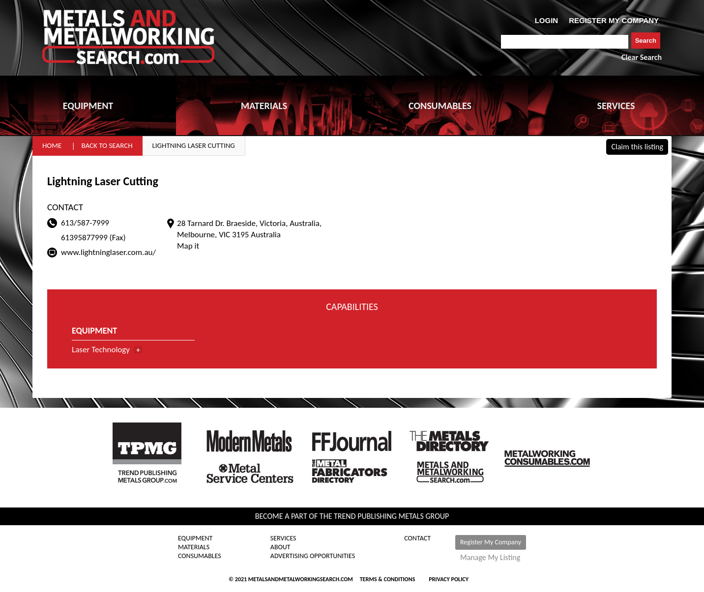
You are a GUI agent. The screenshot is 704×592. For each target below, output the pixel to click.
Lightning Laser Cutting (193, 145)
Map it (188, 246)
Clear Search (641, 57)
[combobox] (564, 42)
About (280, 547)
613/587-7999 (85, 223)
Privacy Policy (449, 579)
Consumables (199, 556)
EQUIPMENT (88, 106)
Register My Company (490, 542)
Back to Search (106, 145)
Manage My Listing (490, 558)
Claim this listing (637, 146)
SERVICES (616, 106)
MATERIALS (264, 106)
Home (51, 145)
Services (283, 538)
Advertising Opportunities (312, 556)
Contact (417, 538)
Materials (193, 547)
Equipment (195, 538)
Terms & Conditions (387, 579)
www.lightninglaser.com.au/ (108, 252)
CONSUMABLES (440, 106)
